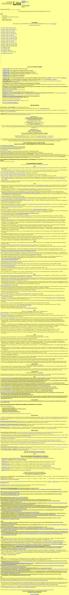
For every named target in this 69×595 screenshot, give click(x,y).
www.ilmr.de (53, 23)
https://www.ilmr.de (13, 102)
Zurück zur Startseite (34, 594)
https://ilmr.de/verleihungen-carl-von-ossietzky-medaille (11, 103)
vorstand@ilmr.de (18, 9)
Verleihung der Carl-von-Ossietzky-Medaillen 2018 (12, 96)
